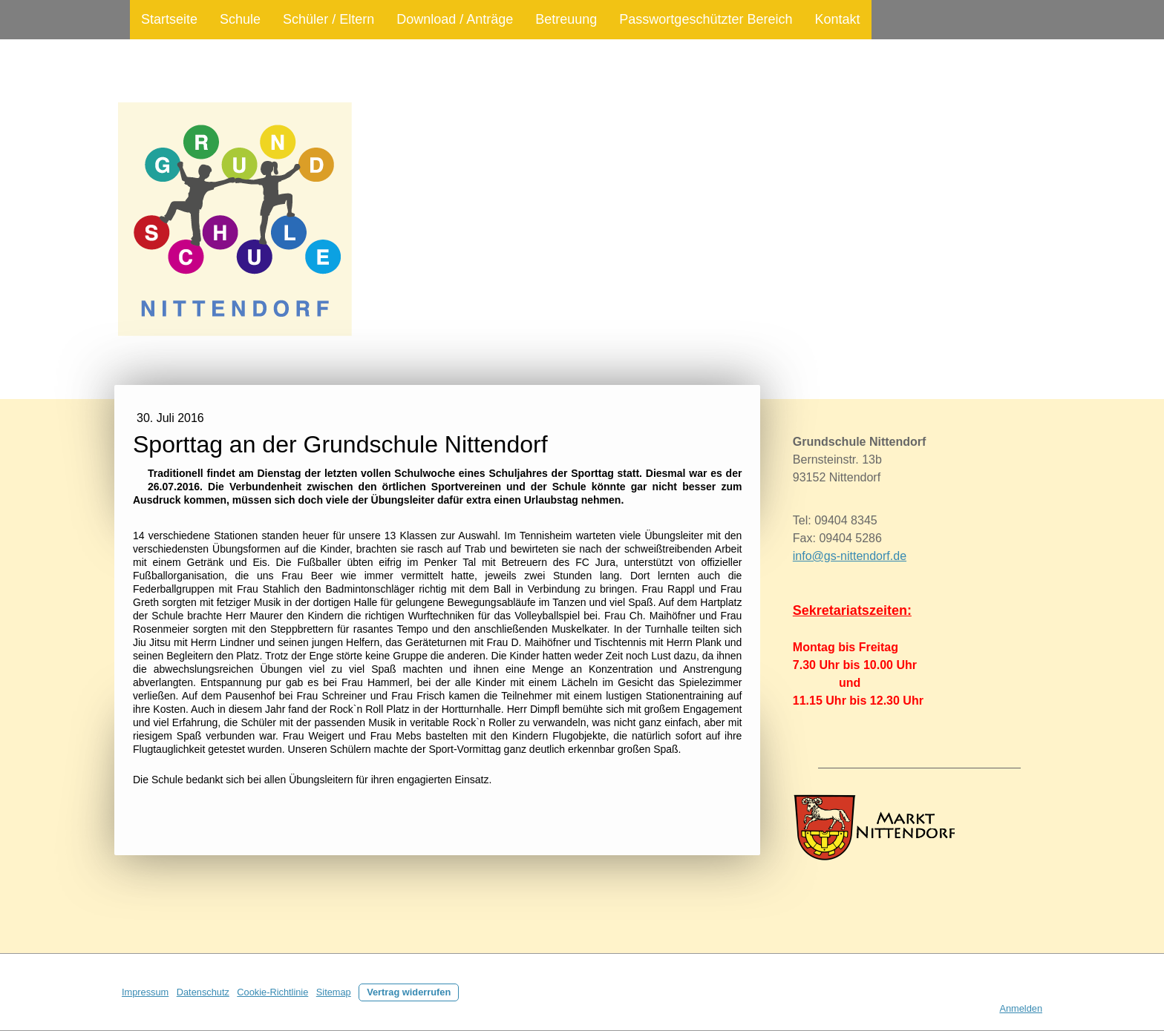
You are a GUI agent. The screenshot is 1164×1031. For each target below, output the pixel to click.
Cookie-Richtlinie (272, 992)
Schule (240, 19)
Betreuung (566, 19)
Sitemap (333, 992)
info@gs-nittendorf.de (849, 556)
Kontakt (837, 19)
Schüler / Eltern (328, 19)
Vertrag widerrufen (409, 992)
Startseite (169, 19)
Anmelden (1020, 1008)
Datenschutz (203, 992)
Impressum (145, 992)
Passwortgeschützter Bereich (705, 19)
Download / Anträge (454, 19)
